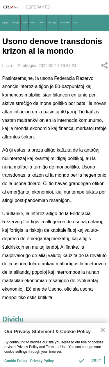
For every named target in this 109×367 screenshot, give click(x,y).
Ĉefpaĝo (5, 23)
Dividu (104, 65)
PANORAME (64, 23)
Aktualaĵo (15, 23)
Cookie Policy (15, 361)
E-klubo (41, 23)
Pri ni (75, 23)
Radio (24, 23)
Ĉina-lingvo (52, 23)
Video (33, 23)
